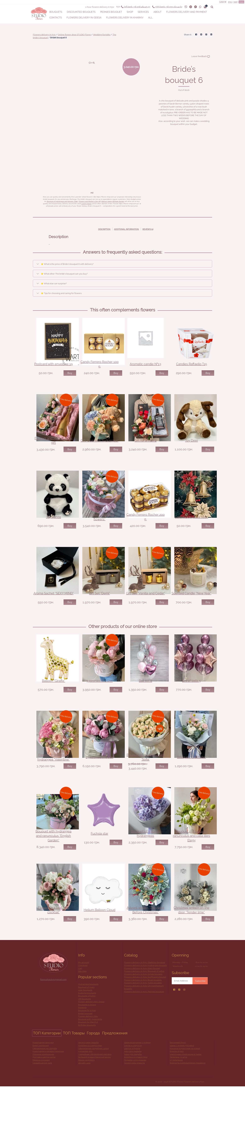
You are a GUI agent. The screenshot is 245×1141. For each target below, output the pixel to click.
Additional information (126, 229)
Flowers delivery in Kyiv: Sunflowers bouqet (145, 1031)
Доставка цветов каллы (44, 1112)
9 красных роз (85, 1106)
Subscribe (200, 1035)
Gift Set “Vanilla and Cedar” (145, 620)
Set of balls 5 (191, 715)
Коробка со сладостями (136, 1112)
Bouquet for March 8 (88, 1077)
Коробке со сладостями (90, 1100)
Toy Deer (191, 454)
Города (93, 1087)
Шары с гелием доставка (182, 1100)
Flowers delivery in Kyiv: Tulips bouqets (143, 1037)
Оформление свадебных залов (93, 1103)
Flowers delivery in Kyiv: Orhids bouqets (143, 1028)
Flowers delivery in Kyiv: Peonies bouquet (144, 1046)
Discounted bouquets (81, 12)
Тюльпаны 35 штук (178, 1112)
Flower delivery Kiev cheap (91, 1056)
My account (83, 1017)
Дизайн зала (84, 1117)
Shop (130, 12)
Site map (82, 1026)
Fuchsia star (99, 881)
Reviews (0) (147, 229)
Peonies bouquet (111, 12)
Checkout (82, 1020)
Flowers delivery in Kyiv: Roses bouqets (143, 1034)
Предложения (114, 1087)
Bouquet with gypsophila (90, 1074)
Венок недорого (86, 1114)
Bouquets (55, 12)
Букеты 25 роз (177, 1106)
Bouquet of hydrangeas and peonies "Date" (62, 201)
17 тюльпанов (176, 1114)
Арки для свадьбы (133, 1109)
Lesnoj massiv (86, 203)
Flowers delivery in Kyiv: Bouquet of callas (144, 1026)
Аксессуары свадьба (88, 1097)
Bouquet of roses (86, 1041)
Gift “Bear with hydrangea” (99, 454)
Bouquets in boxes (87, 1059)
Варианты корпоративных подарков (187, 1117)
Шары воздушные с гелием (137, 1097)
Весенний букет (178, 1097)
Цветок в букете (132, 1103)
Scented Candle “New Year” (191, 620)
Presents (82, 1062)
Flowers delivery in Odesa (84, 17)
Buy (69, 379)
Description (104, 229)
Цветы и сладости (133, 1100)
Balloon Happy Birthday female (112, 201)
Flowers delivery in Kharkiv (124, 17)
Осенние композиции (43, 1109)
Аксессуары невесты (134, 1117)
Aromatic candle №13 (145, 371)
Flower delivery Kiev (88, 1071)
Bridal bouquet (85, 1068)
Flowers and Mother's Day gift (89, 201)
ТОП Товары (74, 1087)
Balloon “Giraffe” (53, 715)
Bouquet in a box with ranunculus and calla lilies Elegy (191, 883)
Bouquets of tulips (86, 1050)
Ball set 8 (145, 715)
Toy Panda (53, 537)
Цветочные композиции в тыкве (185, 1109)
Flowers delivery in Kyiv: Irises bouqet (142, 1023)
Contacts (55, 17)
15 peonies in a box (99, 798)
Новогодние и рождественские (48, 1106)
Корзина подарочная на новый (185, 1103)
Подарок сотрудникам (135, 1114)
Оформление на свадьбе (45, 1103)
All (150, 17)
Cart (80, 1023)
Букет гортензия (41, 1100)
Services (143, 12)
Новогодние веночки (43, 1097)
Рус (230, 2)
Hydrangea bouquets (88, 1039)
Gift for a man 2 (145, 454)
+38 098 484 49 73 (137, 6)
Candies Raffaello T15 (191, 371)
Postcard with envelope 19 (53, 371)
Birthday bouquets (87, 1079)
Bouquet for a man (87, 1065)
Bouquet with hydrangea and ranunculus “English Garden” (53, 883)
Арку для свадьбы (133, 1106)
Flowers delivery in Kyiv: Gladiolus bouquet (144, 1017)
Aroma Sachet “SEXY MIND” (53, 620)
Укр (235, 2)
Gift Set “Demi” (99, 620)
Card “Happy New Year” (191, 537)
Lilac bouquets (85, 1044)
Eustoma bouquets (87, 1047)
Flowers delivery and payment (186, 12)
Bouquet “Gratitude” (191, 798)
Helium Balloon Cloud (99, 964)
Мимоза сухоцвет (41, 1114)
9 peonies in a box (99, 715)
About (157, 12)
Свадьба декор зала (42, 1117)
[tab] (104, 229)
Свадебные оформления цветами (94, 1109)
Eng (241, 2)
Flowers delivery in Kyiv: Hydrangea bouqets (145, 1020)
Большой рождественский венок (94, 1112)
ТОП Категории (47, 1087)
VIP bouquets (84, 1053)
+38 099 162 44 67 (168, 6)
